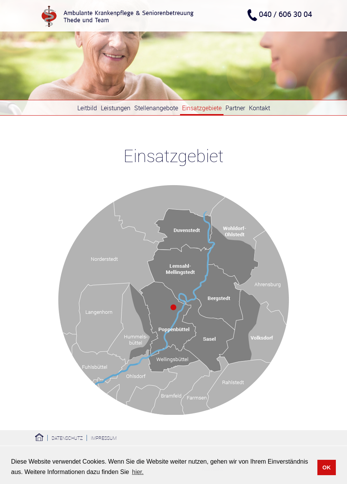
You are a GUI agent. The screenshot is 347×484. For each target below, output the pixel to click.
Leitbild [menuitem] (87, 108)
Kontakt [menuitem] (259, 108)
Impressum (104, 438)
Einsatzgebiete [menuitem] (202, 108)
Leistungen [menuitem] (115, 108)
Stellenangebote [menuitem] (156, 108)
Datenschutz (67, 438)
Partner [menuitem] (235, 108)
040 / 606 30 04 (285, 14)
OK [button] (326, 467)
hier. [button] (137, 472)
